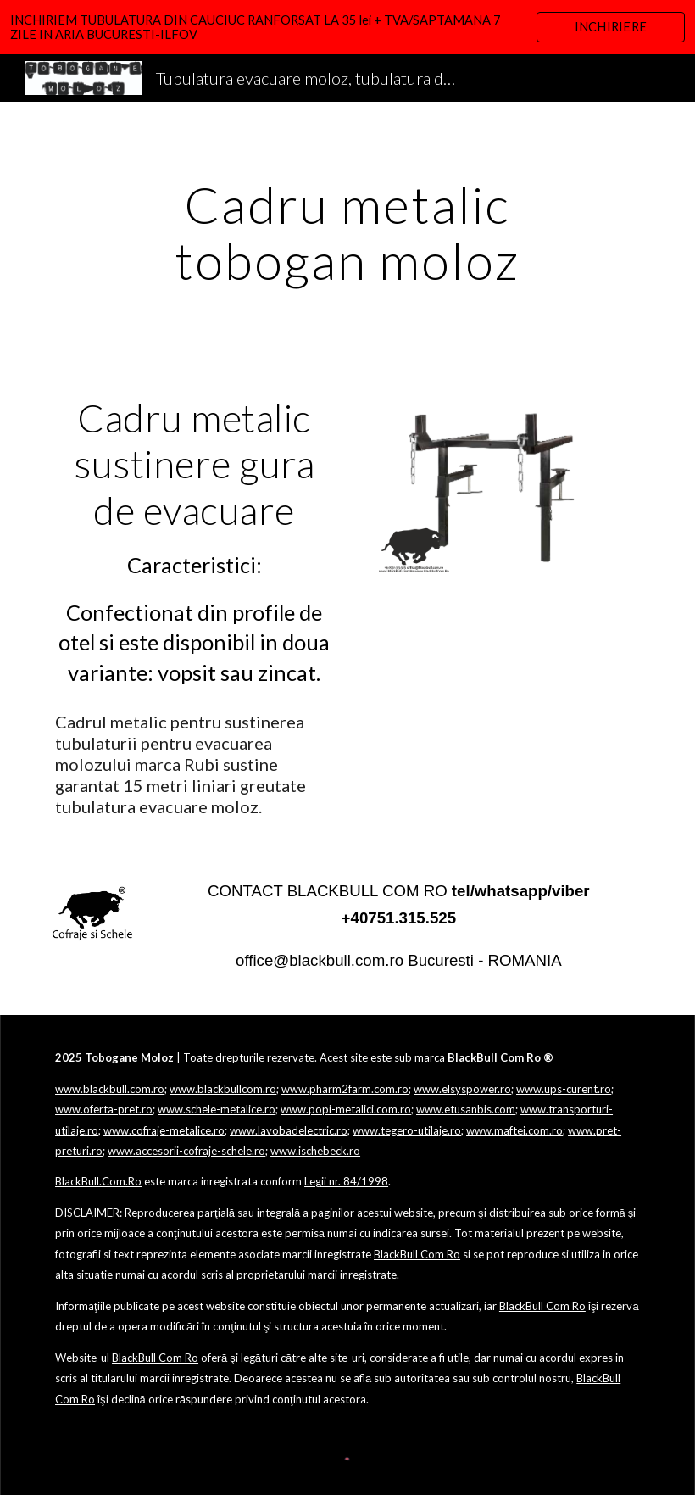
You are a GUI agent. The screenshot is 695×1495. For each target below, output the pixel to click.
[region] (347, 27)
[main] (348, 232)
